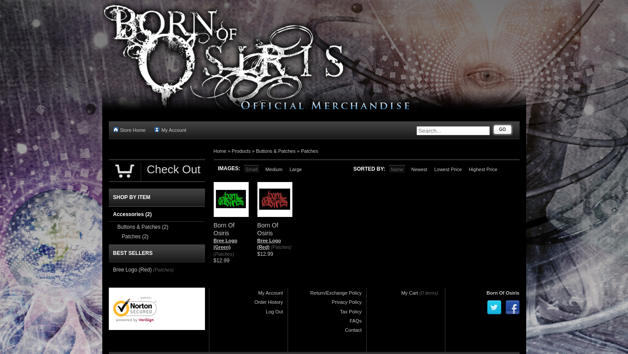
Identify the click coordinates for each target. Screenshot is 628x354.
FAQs (356, 320)
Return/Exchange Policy (335, 293)
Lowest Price (448, 169)
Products (241, 151)
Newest (419, 169)
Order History (268, 302)
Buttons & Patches (276, 151)
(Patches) (224, 254)
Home (220, 151)
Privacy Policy (346, 302)
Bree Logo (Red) (132, 270)
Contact (353, 330)
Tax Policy (351, 311)
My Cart (409, 293)
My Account (170, 130)
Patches (309, 151)
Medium (273, 169)
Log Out (274, 311)
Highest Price (483, 169)
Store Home (129, 130)
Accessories (132, 214)
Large (295, 169)
